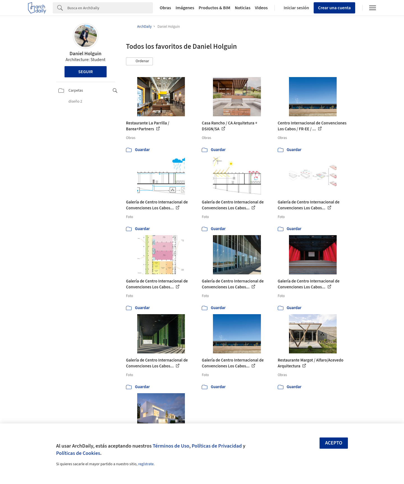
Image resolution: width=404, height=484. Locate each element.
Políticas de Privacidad (217, 446)
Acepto (334, 442)
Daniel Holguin (86, 53)
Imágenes (185, 8)
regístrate (145, 464)
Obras (165, 8)
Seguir (85, 72)
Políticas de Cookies (78, 453)
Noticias (243, 8)
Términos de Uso (171, 446)
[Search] (110, 7)
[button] (139, 61)
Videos (261, 8)
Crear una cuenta (334, 8)
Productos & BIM (214, 8)
